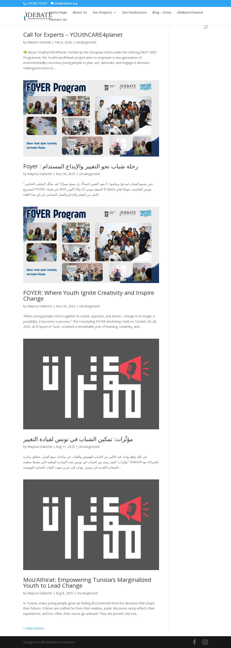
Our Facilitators (134, 12)
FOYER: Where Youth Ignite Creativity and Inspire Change (88, 295)
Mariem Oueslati (39, 42)
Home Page (58, 12)
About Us (80, 12)
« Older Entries (33, 628)
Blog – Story (161, 12)
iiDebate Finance (190, 12)
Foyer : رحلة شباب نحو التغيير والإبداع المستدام (80, 166)
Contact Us (58, 20)
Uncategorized (85, 42)
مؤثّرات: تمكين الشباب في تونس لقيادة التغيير (78, 439)
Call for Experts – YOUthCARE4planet (73, 35)
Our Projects (102, 12)
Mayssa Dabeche (39, 174)
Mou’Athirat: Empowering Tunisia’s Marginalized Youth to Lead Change (87, 582)
